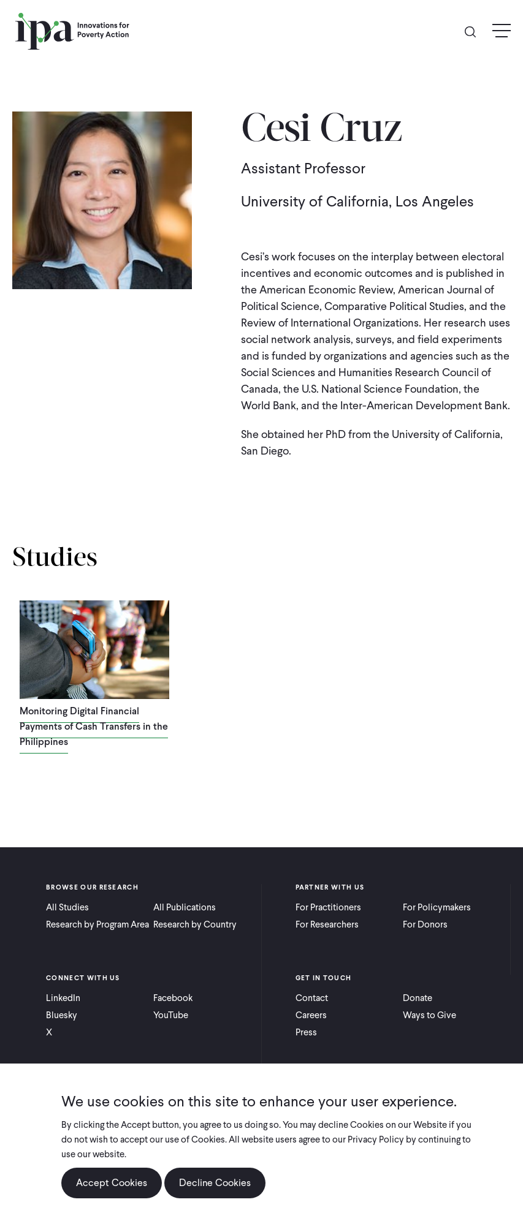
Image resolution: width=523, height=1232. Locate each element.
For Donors (425, 924)
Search (475, 31)
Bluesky (61, 1015)
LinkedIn (63, 997)
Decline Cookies (215, 1182)
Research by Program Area (97, 924)
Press (306, 1032)
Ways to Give (429, 1015)
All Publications (184, 907)
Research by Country (195, 924)
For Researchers (327, 924)
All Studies (67, 907)
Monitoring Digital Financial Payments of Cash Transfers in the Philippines (94, 726)
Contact (312, 997)
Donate (417, 997)
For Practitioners (328, 907)
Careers (311, 1015)
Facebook (173, 997)
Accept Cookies (111, 1182)
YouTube (170, 1015)
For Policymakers (437, 907)
